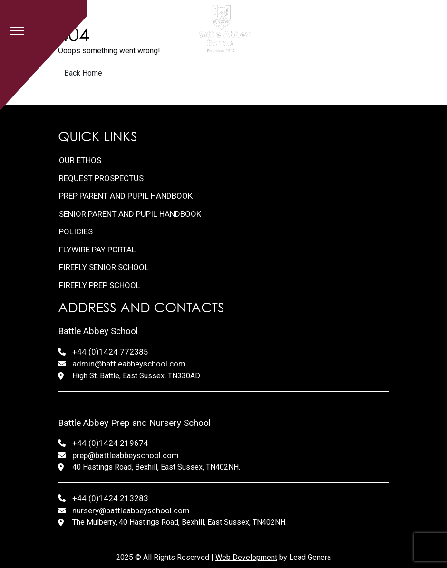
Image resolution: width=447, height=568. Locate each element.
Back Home (83, 72)
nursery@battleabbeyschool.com (131, 510)
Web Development (246, 557)
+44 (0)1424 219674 (110, 443)
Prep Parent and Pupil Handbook (126, 196)
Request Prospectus (101, 178)
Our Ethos (80, 160)
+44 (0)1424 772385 (110, 351)
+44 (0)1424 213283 (110, 498)
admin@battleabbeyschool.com (128, 363)
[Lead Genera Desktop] (223, 28)
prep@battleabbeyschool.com (125, 455)
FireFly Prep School (99, 285)
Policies (76, 231)
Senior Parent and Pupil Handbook (130, 214)
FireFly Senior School (104, 267)
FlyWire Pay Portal (97, 249)
